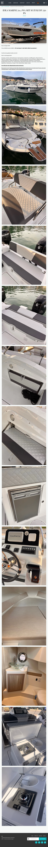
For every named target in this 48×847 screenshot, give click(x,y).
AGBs (2, 838)
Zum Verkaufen (6, 6)
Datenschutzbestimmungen (9, 838)
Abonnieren (42, 838)
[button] (40, 2)
